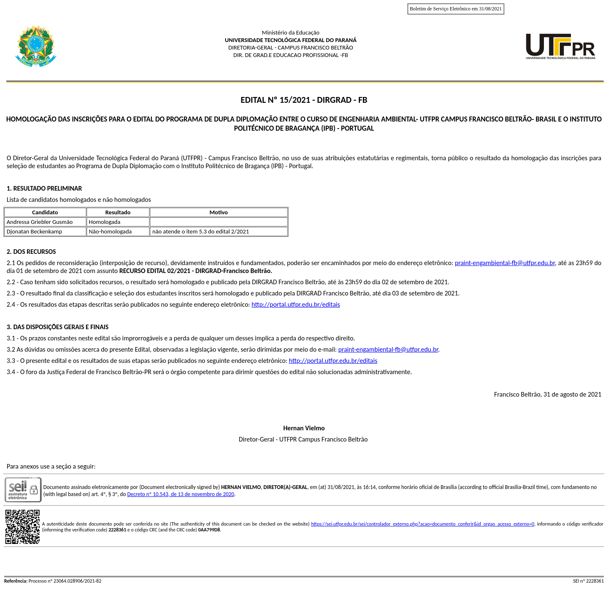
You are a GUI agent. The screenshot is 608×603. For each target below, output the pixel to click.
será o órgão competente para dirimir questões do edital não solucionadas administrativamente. (281, 372)
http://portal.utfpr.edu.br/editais (296, 304)
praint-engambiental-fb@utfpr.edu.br (505, 263)
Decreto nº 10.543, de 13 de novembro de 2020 (180, 494)
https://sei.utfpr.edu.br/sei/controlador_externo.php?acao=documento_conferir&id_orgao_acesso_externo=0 (422, 524)
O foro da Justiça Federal (53, 372)
